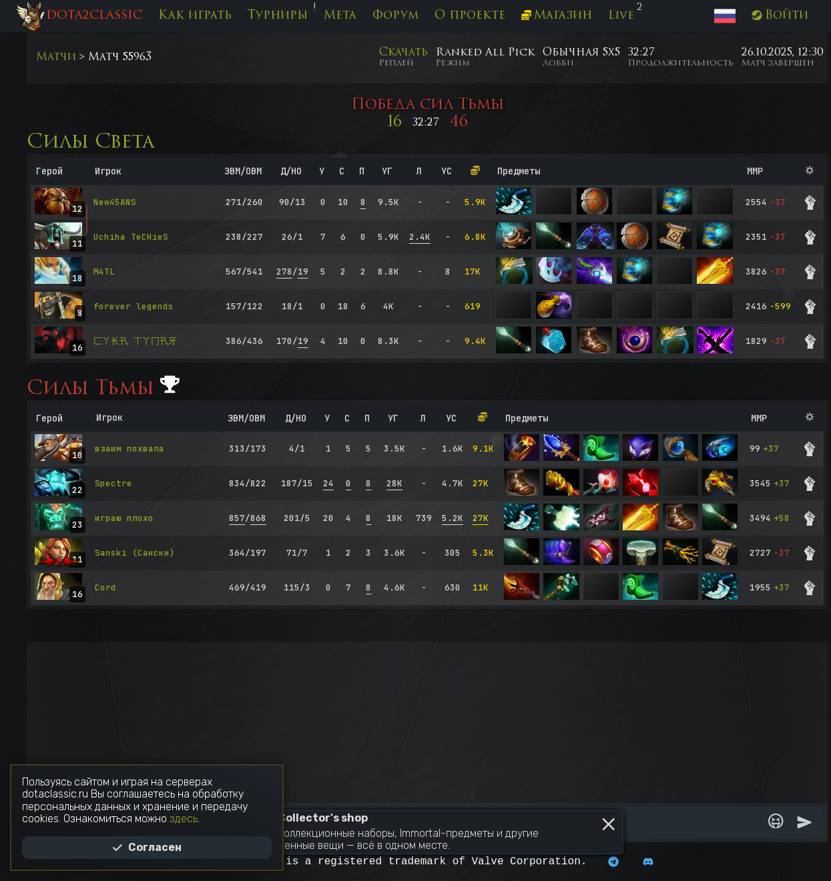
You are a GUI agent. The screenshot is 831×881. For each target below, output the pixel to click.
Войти (780, 15)
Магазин (557, 15)
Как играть (195, 15)
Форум (395, 15)
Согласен (147, 847)
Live (621, 15)
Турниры (278, 15)
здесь (184, 818)
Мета (340, 15)
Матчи (56, 57)
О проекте (470, 15)
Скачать (403, 52)
